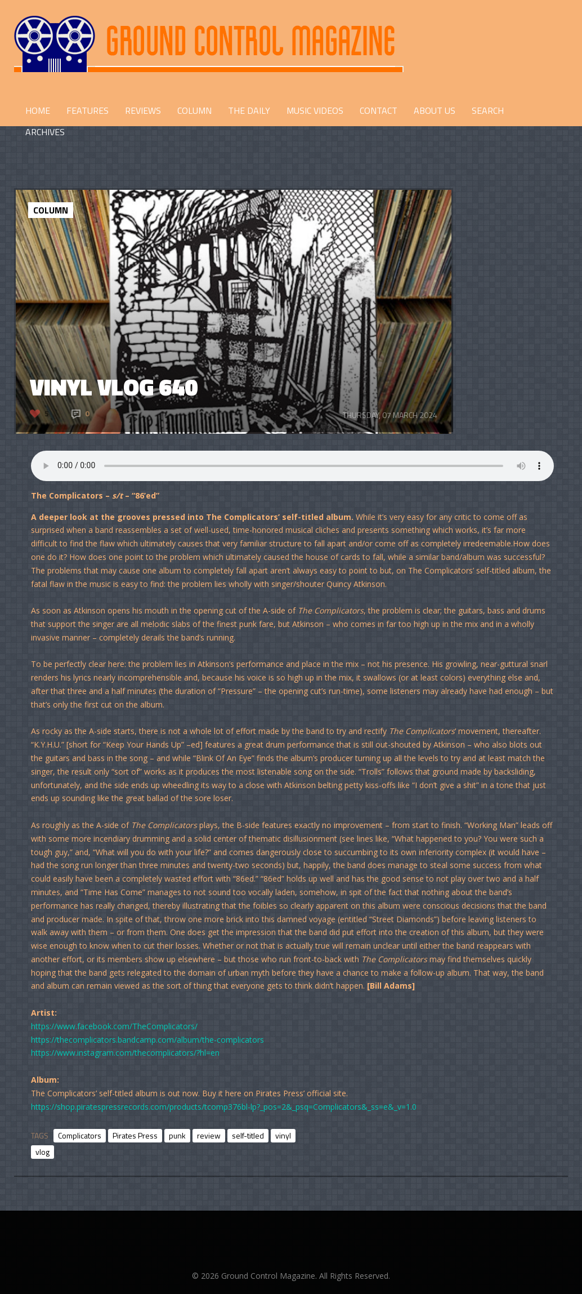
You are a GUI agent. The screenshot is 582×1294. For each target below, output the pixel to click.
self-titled (248, 1135)
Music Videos (314, 110)
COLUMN (194, 110)
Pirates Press (135, 1135)
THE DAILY (249, 110)
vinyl (283, 1135)
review (209, 1135)
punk (177, 1135)
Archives (45, 132)
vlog (42, 1152)
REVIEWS (143, 110)
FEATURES (87, 110)
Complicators (79, 1135)
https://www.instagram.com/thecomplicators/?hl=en (125, 1052)
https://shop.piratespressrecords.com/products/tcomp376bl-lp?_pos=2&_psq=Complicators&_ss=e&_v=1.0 (224, 1106)
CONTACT (378, 110)
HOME (37, 110)
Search (488, 110)
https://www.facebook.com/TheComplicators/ (114, 1026)
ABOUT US (434, 110)
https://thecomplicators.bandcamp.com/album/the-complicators (147, 1039)
